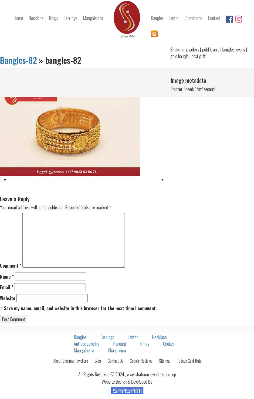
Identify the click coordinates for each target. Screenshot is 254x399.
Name (7, 276)
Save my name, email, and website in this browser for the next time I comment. (80, 308)
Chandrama (117, 350)
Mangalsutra (84, 350)
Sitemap (164, 361)
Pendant (119, 343)
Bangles (80, 337)
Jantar (133, 337)
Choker (168, 343)
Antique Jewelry (86, 343)
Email (6, 287)
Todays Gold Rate (189, 361)
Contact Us (115, 361)
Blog (98, 361)
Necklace (159, 337)
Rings (144, 343)
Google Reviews (141, 361)
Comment (10, 265)
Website (7, 298)
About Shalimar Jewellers (70, 361)
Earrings (107, 337)
